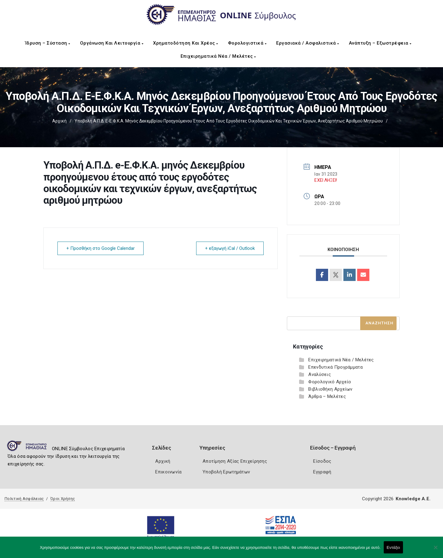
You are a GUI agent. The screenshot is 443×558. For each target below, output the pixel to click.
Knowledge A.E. (413, 498)
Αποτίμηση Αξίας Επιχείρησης (235, 461)
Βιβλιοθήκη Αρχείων (330, 389)
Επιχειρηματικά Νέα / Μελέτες (218, 56)
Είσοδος (322, 461)
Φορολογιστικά (247, 43)
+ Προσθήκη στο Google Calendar (100, 248)
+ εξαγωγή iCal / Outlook (230, 248)
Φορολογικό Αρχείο (329, 382)
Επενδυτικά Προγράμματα (335, 367)
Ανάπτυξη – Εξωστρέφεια (380, 43)
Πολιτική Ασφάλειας (24, 498)
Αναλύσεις (319, 374)
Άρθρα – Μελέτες (327, 396)
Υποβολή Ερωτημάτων (226, 472)
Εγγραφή (322, 472)
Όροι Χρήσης (62, 498)
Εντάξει (393, 547)
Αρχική (59, 121)
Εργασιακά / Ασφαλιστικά (307, 43)
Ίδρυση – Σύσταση (47, 43)
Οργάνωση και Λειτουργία (112, 43)
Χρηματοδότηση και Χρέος (185, 43)
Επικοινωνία (168, 472)
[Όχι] (435, 550)
